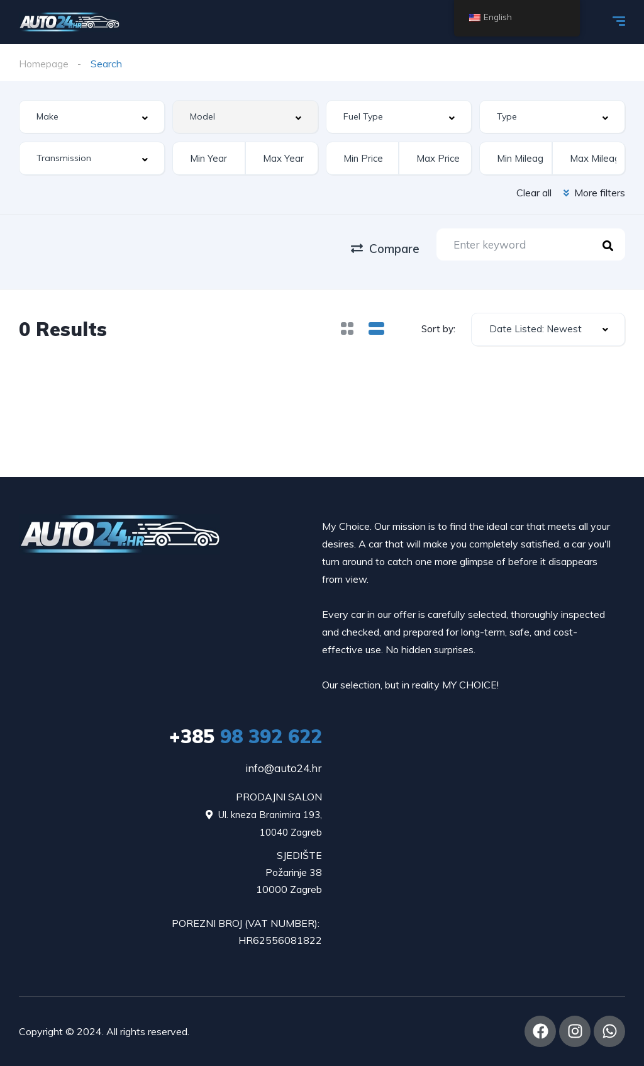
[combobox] (92, 116)
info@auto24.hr (283, 768)
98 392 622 (245, 736)
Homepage (44, 63)
